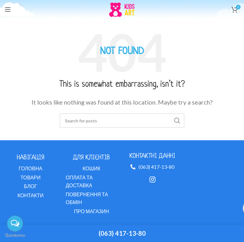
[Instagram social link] (152, 179)
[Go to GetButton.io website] (15, 236)
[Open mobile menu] (8, 9)
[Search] (122, 120)
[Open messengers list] (15, 223)
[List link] (30, 168)
